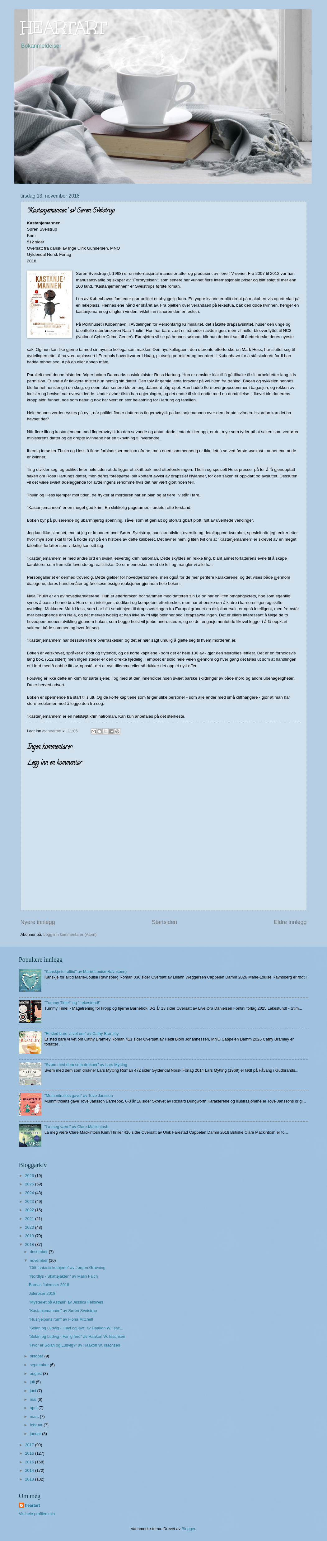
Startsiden (164, 922)
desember (39, 1251)
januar (36, 1433)
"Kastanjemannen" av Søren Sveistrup (63, 1310)
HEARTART (64, 28)
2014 (30, 1470)
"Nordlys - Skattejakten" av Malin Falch (63, 1276)
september (40, 1364)
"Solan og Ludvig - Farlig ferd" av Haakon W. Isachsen (77, 1336)
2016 (30, 1453)
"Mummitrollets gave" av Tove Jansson (78, 1095)
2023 (30, 1201)
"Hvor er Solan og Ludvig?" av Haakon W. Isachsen (74, 1345)
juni (33, 1390)
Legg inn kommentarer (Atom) (69, 934)
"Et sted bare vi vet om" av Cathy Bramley (81, 1033)
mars (35, 1416)
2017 (30, 1445)
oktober (37, 1356)
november (39, 1260)
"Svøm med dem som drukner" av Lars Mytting (85, 1064)
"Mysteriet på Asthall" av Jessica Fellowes (66, 1302)
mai (33, 1399)
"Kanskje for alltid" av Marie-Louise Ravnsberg (85, 971)
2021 (30, 1218)
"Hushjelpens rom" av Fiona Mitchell (61, 1319)
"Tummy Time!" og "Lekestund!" (72, 1002)
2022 (30, 1210)
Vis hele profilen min (37, 1513)
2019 (30, 1235)
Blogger (188, 1528)
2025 (30, 1184)
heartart (32, 1505)
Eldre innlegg (290, 922)
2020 (30, 1227)
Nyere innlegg (38, 922)
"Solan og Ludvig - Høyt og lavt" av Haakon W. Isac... (76, 1328)
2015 (30, 1462)
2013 (30, 1479)
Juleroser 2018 (42, 1293)
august (36, 1373)
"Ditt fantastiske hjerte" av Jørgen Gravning (67, 1267)
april (34, 1407)
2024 (30, 1192)
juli (33, 1382)
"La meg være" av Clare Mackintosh (76, 1126)
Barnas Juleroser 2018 (49, 1284)
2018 (30, 1244)
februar (37, 1425)
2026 (30, 1175)
